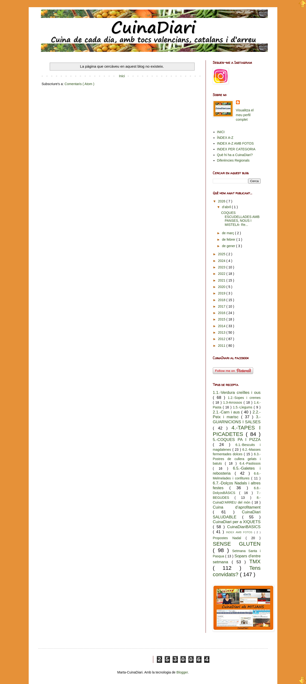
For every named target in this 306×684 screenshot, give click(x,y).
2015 (222, 319)
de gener (229, 246)
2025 (222, 254)
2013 (222, 332)
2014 (222, 326)
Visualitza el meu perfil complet (245, 114)
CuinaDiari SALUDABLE (237, 514)
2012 (222, 339)
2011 (222, 345)
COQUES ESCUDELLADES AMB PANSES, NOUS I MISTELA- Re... (240, 219)
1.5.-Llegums (243, 407)
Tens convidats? (237, 571)
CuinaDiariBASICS (244, 527)
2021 (222, 280)
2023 (222, 267)
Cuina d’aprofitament (237, 507)
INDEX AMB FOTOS (240, 532)
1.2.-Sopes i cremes (244, 398)
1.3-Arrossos (233, 402)
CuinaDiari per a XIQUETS (237, 522)
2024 (222, 261)
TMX (255, 562)
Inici (122, 76)
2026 (222, 201)
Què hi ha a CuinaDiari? (235, 155)
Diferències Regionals (233, 160)
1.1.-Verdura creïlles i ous (237, 392)
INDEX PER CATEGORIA (236, 149)
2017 (222, 306)
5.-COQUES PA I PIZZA (237, 439)
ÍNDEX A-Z (225, 138)
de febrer (229, 239)
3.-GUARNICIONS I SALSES (237, 419)
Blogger (182, 672)
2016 (222, 313)
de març (228, 233)
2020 (222, 287)
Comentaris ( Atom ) (79, 84)
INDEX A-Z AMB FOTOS (235, 143)
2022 (222, 274)
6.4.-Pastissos (250, 463)
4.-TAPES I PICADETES (237, 431)
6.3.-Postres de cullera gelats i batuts (237, 458)
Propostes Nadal (229, 538)
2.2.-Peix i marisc (237, 414)
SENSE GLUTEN (237, 544)
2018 (222, 300)
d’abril (227, 207)
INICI (221, 132)
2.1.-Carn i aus (227, 412)
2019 (222, 293)
